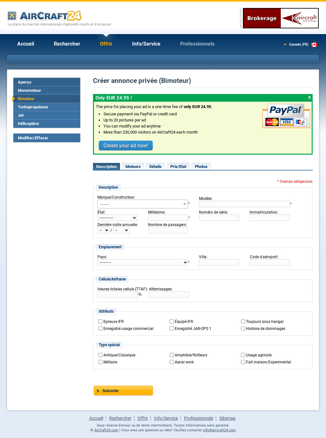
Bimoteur (26, 98)
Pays (101, 257)
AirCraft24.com (106, 430)
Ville (202, 257)
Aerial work (184, 362)
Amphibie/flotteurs (191, 355)
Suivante (110, 390)
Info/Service (146, 44)
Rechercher (67, 44)
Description (106, 166)
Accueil (25, 44)
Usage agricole (259, 355)
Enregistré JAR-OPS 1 (193, 328)
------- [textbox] (104, 204)
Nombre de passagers (167, 225)
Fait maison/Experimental (268, 362)
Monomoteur (29, 90)
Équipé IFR (184, 321)
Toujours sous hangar (265, 321)
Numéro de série (213, 212)
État (100, 212)
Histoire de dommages (265, 328)
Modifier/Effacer (33, 137)
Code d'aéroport (263, 257)
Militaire (110, 362)
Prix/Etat (178, 166)
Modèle (205, 198)
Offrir (106, 44)
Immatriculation (263, 212)
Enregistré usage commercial (128, 328)
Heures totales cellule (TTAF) (122, 289)
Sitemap (227, 418)
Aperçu (24, 82)
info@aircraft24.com (219, 430)
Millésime (156, 212)
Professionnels (197, 44)
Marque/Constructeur (115, 197)
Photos (201, 166)
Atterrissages (160, 289)
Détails (155, 166)
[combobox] (142, 204)
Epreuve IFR (113, 321)
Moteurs (133, 166)
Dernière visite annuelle (117, 225)
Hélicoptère (28, 123)
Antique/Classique (119, 355)
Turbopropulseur (33, 107)
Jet (21, 115)
